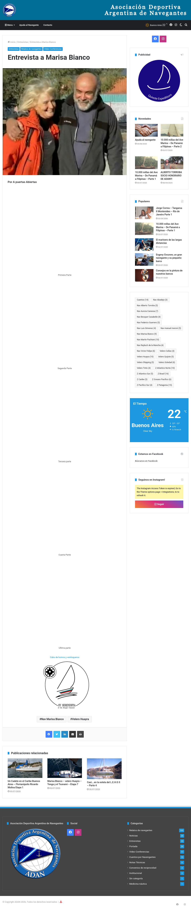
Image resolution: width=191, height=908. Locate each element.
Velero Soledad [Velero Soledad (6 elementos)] (166, 362)
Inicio (11, 42)
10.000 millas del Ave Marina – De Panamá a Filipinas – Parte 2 (172, 143)
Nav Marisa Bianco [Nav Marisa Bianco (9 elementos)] (147, 334)
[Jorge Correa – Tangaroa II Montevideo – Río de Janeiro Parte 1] (144, 213)
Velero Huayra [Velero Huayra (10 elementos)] (145, 357)
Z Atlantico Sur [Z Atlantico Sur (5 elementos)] (145, 374)
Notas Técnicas (137, 862)
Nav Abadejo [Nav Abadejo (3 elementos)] (160, 300)
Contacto (47, 25)
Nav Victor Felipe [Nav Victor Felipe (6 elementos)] (146, 351)
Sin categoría (136, 878)
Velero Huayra (80, 719)
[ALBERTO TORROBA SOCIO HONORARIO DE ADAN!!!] (172, 162)
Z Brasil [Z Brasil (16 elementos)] (163, 374)
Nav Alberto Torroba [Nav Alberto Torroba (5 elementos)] (147, 305)
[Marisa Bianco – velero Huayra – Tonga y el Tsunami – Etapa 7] (64, 768)
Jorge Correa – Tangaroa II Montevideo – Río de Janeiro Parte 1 (169, 211)
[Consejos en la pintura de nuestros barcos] (144, 275)
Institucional (135, 873)
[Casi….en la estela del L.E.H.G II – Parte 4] (104, 768)
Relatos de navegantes (31, 49)
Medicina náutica (138, 883)
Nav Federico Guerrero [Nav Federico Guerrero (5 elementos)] (148, 322)
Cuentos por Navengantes (142, 857)
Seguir (159, 504)
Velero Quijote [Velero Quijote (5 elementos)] (166, 357)
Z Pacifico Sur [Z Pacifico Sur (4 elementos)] (144, 385)
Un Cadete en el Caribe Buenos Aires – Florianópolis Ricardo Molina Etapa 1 (24, 784)
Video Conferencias (53, 49)
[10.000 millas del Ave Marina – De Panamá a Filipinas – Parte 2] (172, 130)
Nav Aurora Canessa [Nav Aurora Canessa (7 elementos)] (147, 311)
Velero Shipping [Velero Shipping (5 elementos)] (145, 362)
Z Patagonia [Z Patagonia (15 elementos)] (164, 385)
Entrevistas (22, 42)
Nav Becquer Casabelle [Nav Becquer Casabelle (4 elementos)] (149, 317)
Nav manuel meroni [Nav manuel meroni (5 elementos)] (171, 328)
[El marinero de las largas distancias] (144, 244)
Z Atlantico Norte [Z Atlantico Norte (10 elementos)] (165, 368)
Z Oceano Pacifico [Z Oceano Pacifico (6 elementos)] (161, 379)
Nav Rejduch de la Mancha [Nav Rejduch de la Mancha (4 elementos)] (150, 345)
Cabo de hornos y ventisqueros (64, 657)
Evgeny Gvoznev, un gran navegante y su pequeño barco (169, 258)
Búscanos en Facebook (146, 461)
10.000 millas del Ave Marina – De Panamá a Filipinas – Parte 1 (146, 175)
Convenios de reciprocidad (142, 867)
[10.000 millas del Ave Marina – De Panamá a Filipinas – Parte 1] (146, 162)
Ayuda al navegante (145, 139)
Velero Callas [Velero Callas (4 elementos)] (167, 351)
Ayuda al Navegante (29, 25)
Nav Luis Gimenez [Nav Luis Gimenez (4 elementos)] (146, 328)
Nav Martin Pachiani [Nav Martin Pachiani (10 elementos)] (148, 339)
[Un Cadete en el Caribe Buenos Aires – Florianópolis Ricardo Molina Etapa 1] (25, 768)
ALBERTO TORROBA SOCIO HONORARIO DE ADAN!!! (171, 175)
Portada (133, 846)
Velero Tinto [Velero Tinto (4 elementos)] (144, 368)
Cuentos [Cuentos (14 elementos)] (142, 300)
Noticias (133, 835)
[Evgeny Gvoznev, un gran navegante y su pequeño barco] (144, 259)
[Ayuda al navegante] (146, 130)
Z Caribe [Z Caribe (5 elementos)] (142, 379)
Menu (9, 25)
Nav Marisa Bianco (52, 719)
